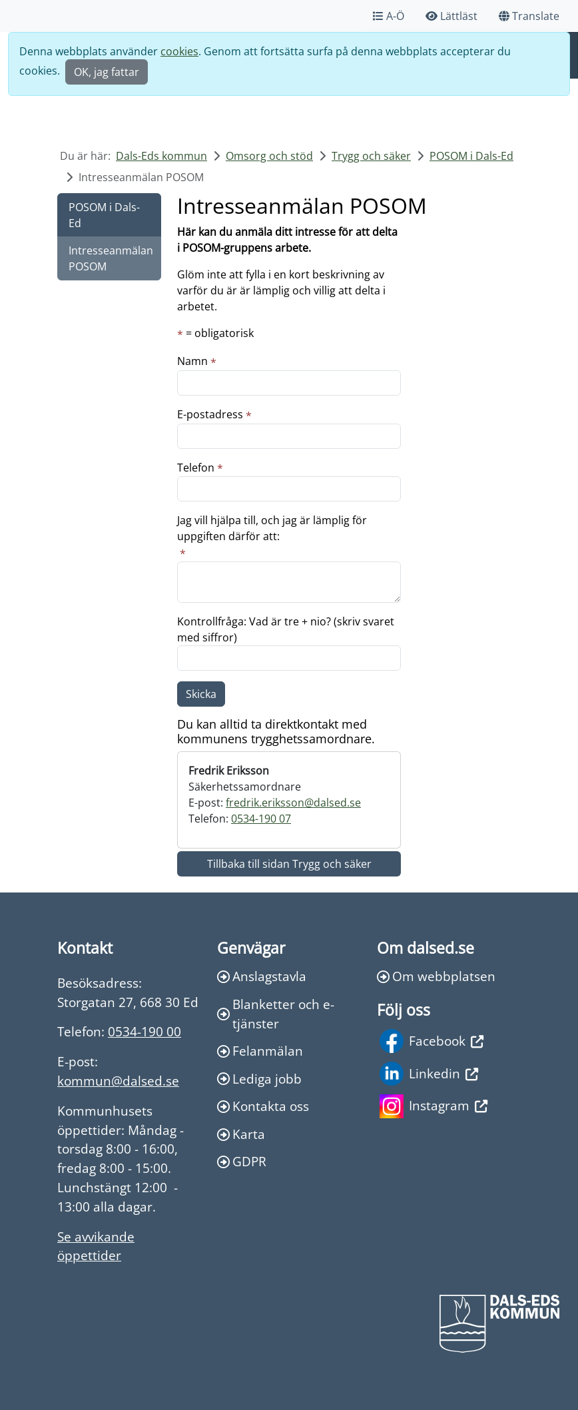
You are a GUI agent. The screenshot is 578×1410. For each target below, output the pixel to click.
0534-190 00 (144, 1031)
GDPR (241, 1161)
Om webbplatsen (436, 976)
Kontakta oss (263, 1106)
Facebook (431, 1041)
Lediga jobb (259, 1079)
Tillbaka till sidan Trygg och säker (289, 864)
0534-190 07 (261, 818)
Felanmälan (260, 1051)
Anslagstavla (261, 976)
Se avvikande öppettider (96, 1246)
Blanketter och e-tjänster (275, 1013)
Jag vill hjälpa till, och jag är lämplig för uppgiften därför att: (272, 528)
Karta (241, 1134)
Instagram (433, 1106)
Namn (192, 361)
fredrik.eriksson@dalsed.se (293, 802)
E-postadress (210, 414)
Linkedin (429, 1074)
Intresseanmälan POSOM (111, 258)
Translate (529, 16)
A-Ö (388, 16)
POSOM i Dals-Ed (471, 156)
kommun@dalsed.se (118, 1081)
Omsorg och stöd (269, 156)
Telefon (195, 467)
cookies (179, 51)
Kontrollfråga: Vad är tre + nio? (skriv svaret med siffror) (285, 629)
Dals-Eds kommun (161, 156)
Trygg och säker (371, 156)
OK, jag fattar (106, 72)
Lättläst (451, 16)
